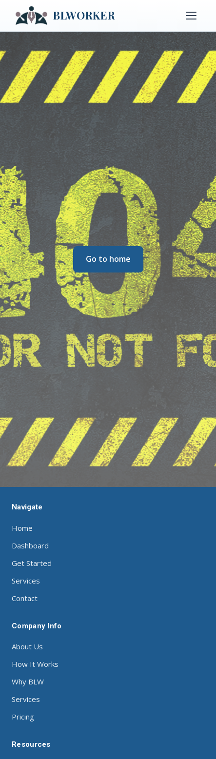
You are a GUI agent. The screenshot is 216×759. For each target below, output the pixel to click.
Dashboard (30, 545)
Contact (25, 598)
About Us (27, 646)
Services (26, 580)
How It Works (35, 664)
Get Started (32, 563)
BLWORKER (65, 15)
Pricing (23, 716)
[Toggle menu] (191, 15)
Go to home (108, 258)
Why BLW (28, 681)
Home (22, 528)
